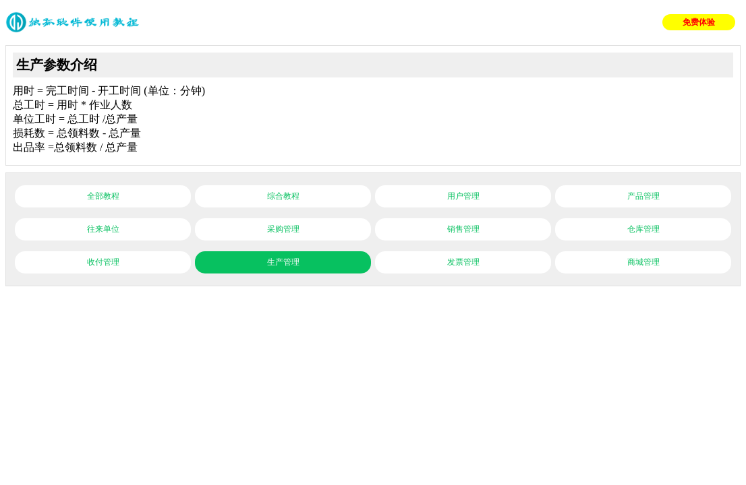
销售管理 (463, 229)
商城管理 (643, 262)
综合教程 (283, 196)
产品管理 (643, 196)
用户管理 (463, 196)
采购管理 (283, 229)
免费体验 (699, 22)
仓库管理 (643, 229)
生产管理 (283, 262)
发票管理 (463, 262)
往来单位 (103, 229)
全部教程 (103, 196)
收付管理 (103, 262)
